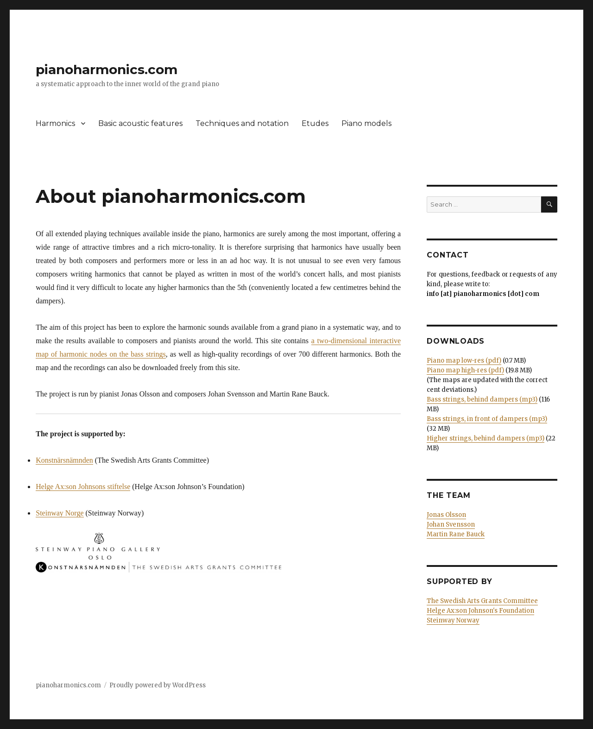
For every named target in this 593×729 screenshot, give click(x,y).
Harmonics (55, 123)
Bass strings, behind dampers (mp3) (482, 399)
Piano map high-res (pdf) (465, 370)
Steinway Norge (59, 513)
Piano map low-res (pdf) (464, 360)
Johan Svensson (451, 524)
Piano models (366, 123)
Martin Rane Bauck (456, 534)
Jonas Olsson (446, 515)
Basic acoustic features (140, 123)
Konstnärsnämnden (64, 460)
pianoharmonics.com (106, 69)
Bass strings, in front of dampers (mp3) (487, 419)
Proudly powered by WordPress (157, 685)
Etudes (315, 123)
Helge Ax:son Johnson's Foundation (480, 611)
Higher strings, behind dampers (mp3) (485, 438)
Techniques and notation (242, 123)
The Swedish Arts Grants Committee (482, 601)
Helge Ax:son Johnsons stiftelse (83, 486)
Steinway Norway (453, 620)
